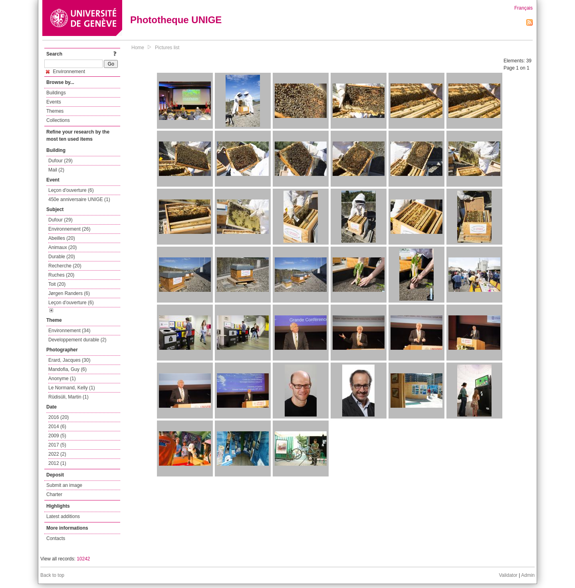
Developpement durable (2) (77, 340)
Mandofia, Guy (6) (67, 369)
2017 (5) (57, 445)
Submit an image (64, 485)
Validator (508, 575)
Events (53, 102)
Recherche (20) (64, 266)
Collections (58, 120)
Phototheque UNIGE (176, 19)
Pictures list (167, 47)
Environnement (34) (69, 330)
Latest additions (63, 516)
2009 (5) (57, 436)
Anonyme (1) (62, 378)
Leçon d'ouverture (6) (71, 190)
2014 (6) (57, 426)
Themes (54, 111)
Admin (528, 575)
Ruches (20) (61, 275)
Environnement (65, 71)
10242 (83, 559)
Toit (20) (56, 284)
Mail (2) (56, 170)
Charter (54, 494)
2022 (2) (57, 454)
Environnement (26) (69, 229)
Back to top (52, 575)
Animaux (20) (62, 247)
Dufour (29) (60, 160)
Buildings (56, 93)
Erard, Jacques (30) (69, 360)
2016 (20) (58, 417)
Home (137, 47)
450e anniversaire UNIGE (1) (79, 199)
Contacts (55, 538)
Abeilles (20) (61, 238)
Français (523, 8)
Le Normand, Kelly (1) (71, 388)
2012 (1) (57, 463)
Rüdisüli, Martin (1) (68, 397)
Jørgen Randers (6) (69, 293)
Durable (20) (61, 256)
